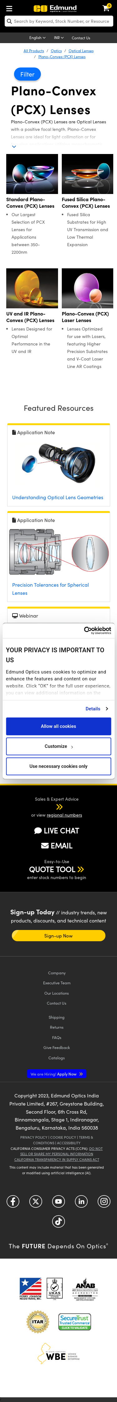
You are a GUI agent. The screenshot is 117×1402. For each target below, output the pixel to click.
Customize (58, 746)
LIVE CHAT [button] (56, 830)
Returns (57, 1027)
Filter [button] (27, 74)
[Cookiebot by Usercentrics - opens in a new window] (84, 631)
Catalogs (56, 1057)
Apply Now (54, 1073)
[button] (51, 807)
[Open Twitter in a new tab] (35, 1203)
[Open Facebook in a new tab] (13, 1203)
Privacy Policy (33, 1137)
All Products (34, 50)
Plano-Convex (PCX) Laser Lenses (85, 316)
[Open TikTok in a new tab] (58, 1223)
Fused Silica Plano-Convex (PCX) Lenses (86, 202)
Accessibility (68, 1143)
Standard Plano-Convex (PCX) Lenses (30, 202)
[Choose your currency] (59, 38)
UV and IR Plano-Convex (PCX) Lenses (30, 316)
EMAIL (56, 845)
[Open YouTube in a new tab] (58, 1203)
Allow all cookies (58, 726)
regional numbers (64, 815)
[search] (59, 21)
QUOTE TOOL (52, 869)
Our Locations (56, 993)
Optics (56, 50)
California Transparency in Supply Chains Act (56, 1159)
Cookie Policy (63, 1137)
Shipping (57, 1017)
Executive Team (57, 982)
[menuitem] (11, 7)
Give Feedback (56, 1047)
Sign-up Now (58, 935)
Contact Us (81, 37)
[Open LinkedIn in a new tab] (81, 1203)
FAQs (56, 1037)
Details (92, 708)
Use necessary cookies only (58, 766)
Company (57, 972)
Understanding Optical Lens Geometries (57, 497)
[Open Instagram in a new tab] (104, 1203)
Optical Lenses (81, 50)
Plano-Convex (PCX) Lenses (61, 56)
